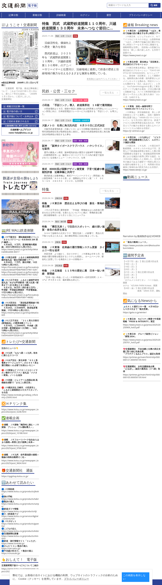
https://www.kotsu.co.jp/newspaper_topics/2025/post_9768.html (20, 447)
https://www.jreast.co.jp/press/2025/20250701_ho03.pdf (141, 341)
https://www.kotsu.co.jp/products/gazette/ (20, 525)
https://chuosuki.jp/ (10, 553)
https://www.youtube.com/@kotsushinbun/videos (141, 246)
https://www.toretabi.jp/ (13, 543)
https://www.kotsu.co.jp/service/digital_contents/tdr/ (19, 517)
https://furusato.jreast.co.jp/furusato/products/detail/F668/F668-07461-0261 (20, 268)
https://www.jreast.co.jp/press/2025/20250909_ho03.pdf (141, 326)
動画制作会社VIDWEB (148, 236)
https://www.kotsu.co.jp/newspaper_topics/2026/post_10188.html (20, 432)
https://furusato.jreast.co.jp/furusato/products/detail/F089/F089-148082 (20, 296)
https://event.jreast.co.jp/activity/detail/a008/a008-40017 (19, 250)
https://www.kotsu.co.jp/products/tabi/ (20, 499)
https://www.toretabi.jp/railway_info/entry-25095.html (19, 396)
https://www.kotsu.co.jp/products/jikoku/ (20, 492)
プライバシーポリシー (76, 578)
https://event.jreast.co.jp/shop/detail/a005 (19, 314)
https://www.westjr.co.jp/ (135, 169)
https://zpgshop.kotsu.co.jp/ (14, 476)
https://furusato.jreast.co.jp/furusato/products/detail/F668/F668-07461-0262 (20, 273)
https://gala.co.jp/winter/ (135, 312)
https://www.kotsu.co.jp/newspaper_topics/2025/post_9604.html (20, 462)
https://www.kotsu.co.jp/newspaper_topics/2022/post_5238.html (20, 410)
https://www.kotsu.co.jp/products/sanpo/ (20, 505)
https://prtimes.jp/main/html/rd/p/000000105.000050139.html (141, 376)
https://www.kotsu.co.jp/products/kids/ (20, 531)
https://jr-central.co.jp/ (133, 130)
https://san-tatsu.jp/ (10, 548)
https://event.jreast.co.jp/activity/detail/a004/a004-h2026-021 (19, 334)
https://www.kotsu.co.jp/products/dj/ (19, 511)
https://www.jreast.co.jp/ (135, 55)
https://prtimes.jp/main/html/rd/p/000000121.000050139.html (141, 358)
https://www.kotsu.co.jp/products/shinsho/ (19, 537)
